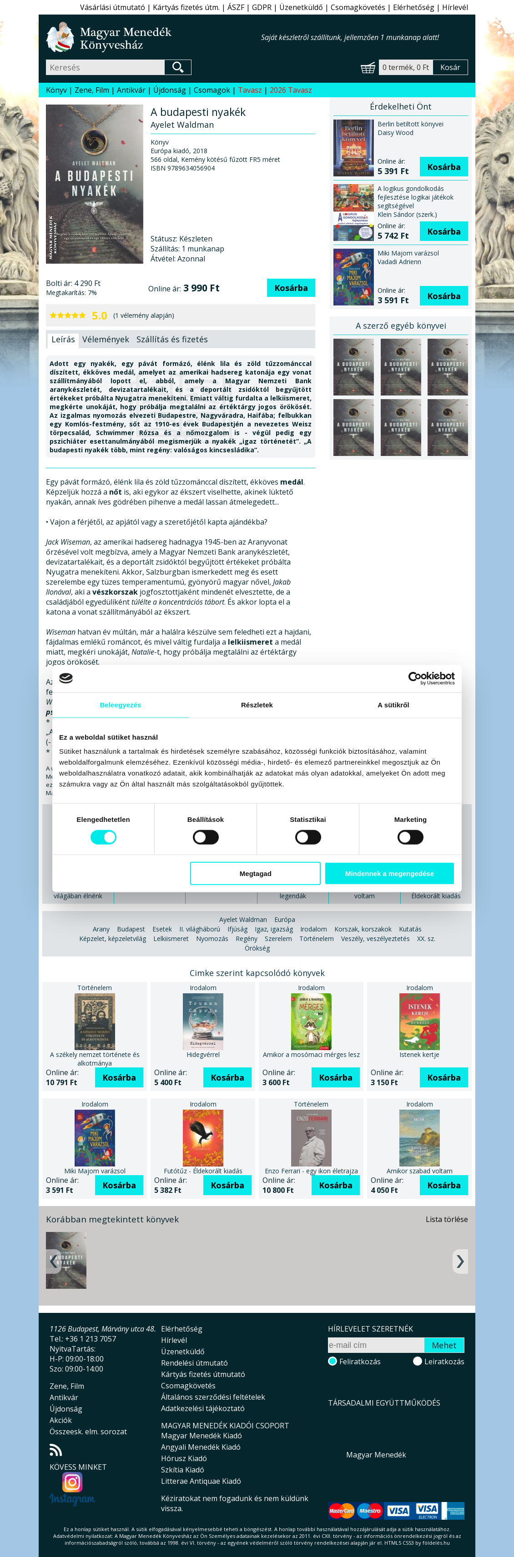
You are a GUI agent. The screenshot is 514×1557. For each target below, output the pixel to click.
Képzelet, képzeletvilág (112, 938)
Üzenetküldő (301, 7)
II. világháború (199, 929)
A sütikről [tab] (393, 704)
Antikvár (131, 90)
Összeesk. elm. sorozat (88, 1432)
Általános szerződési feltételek (213, 1397)
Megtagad (256, 873)
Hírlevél (455, 7)
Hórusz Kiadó (184, 1458)
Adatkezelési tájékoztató (203, 1408)
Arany (101, 929)
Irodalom (313, 929)
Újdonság (169, 90)
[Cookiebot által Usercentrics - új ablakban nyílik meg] (415, 678)
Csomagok (212, 90)
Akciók (61, 1420)
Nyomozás (212, 938)
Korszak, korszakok (363, 929)
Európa (284, 919)
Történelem (316, 938)
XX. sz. (426, 938)
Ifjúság (237, 929)
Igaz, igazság (274, 929)
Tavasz (250, 90)
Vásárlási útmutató (112, 7)
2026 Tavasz (291, 90)
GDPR (262, 7)
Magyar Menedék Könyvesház (153, 37)
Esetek (162, 929)
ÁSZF (235, 7)
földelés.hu (436, 1542)
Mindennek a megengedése (389, 873)
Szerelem (278, 938)
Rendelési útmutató (194, 1363)
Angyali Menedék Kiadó (201, 1447)
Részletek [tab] (257, 704)
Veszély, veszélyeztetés (375, 938)
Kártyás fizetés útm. (186, 7)
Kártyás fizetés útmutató (203, 1374)
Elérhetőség (413, 7)
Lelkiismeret (171, 938)
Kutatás (410, 929)
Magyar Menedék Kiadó (201, 1436)
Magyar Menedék (376, 1455)
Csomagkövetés (358, 7)
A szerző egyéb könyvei (401, 325)
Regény (246, 938)
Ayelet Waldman (243, 919)
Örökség (257, 948)
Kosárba (291, 287)
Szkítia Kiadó (182, 1470)
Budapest (131, 929)
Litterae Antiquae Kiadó (201, 1481)
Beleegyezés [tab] (120, 704)
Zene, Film (92, 90)
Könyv (56, 90)
